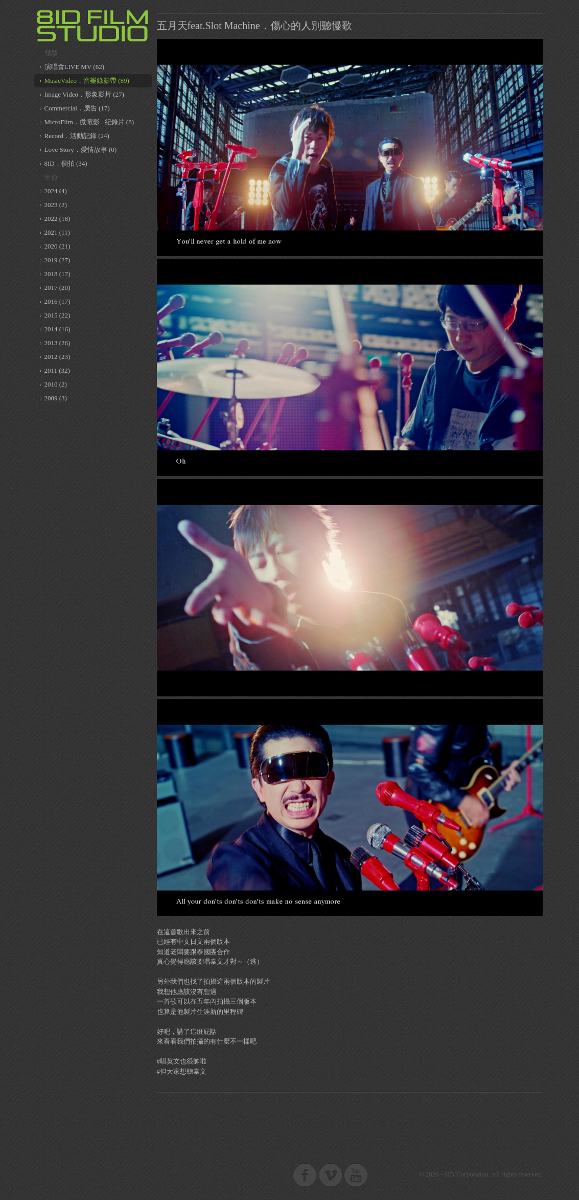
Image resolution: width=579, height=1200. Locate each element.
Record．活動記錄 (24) (76, 136)
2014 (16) (57, 329)
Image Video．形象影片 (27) (84, 94)
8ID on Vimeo (330, 1174)
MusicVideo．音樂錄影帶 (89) (86, 80)
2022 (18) (57, 218)
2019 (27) (57, 260)
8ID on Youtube (356, 1174)
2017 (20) (57, 287)
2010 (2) (55, 384)
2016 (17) (57, 301)
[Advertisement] (350, 1123)
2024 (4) (55, 191)
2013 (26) (57, 343)
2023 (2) (55, 205)
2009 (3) (55, 398)
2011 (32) (57, 370)
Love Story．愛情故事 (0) (80, 149)
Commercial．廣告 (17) (77, 108)
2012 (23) (57, 356)
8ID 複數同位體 (93, 25)
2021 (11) (57, 232)
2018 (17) (57, 274)
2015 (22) (57, 315)
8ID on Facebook (305, 1174)
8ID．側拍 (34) (65, 163)
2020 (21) (57, 246)
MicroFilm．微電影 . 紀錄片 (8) (89, 122)
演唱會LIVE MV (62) (74, 67)
